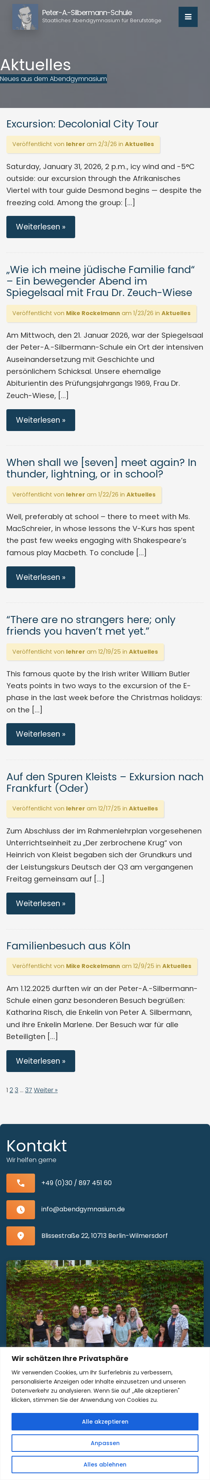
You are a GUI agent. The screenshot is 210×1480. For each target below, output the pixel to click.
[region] (105, 1413)
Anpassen (105, 1443)
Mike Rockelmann (93, 313)
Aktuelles (139, 144)
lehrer (75, 144)
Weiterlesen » (41, 226)
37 (28, 1090)
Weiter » (46, 1090)
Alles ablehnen (105, 1464)
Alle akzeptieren (105, 1422)
